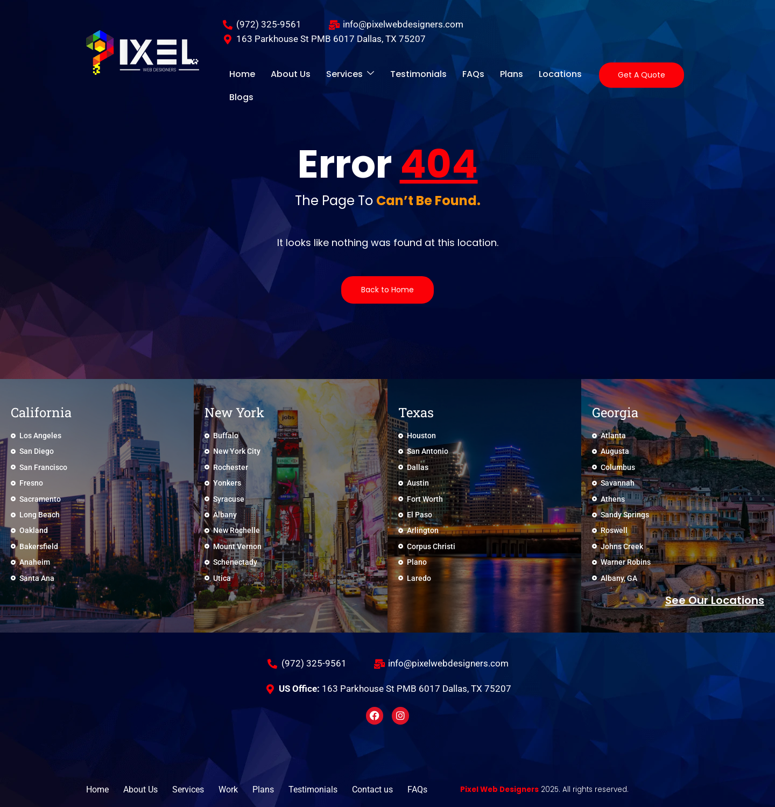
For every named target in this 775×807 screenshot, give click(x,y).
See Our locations (714, 600)
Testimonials (401, 75)
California (41, 412)
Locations (528, 75)
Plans (484, 75)
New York (234, 412)
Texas (416, 412)
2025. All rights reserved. (555, 789)
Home (239, 75)
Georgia (615, 412)
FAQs (451, 75)
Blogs (573, 75)
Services (338, 75)
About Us (283, 75)
